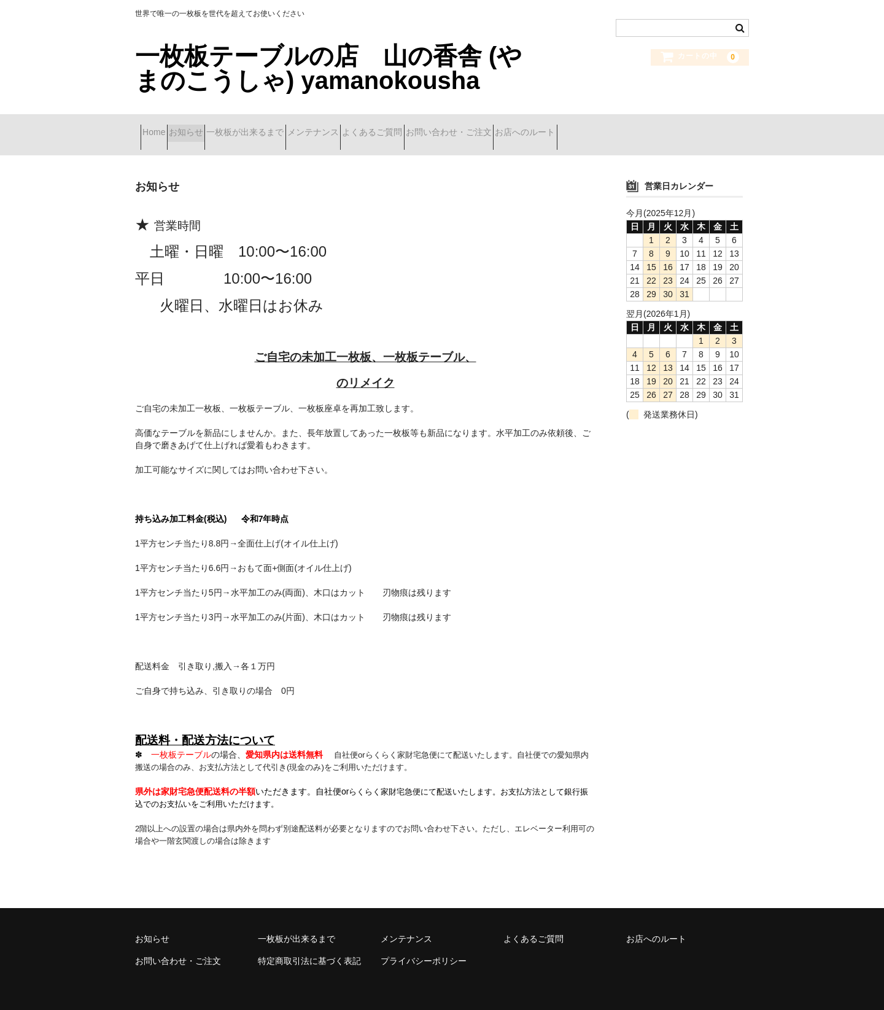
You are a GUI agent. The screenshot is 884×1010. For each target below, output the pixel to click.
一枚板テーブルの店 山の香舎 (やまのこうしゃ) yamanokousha (328, 68)
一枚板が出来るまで (294, 127)
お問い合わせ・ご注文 (563, 127)
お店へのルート (661, 127)
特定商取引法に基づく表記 (309, 945)
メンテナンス (383, 127)
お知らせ (213, 127)
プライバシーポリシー (424, 945)
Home (159, 127)
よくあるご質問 (465, 127)
